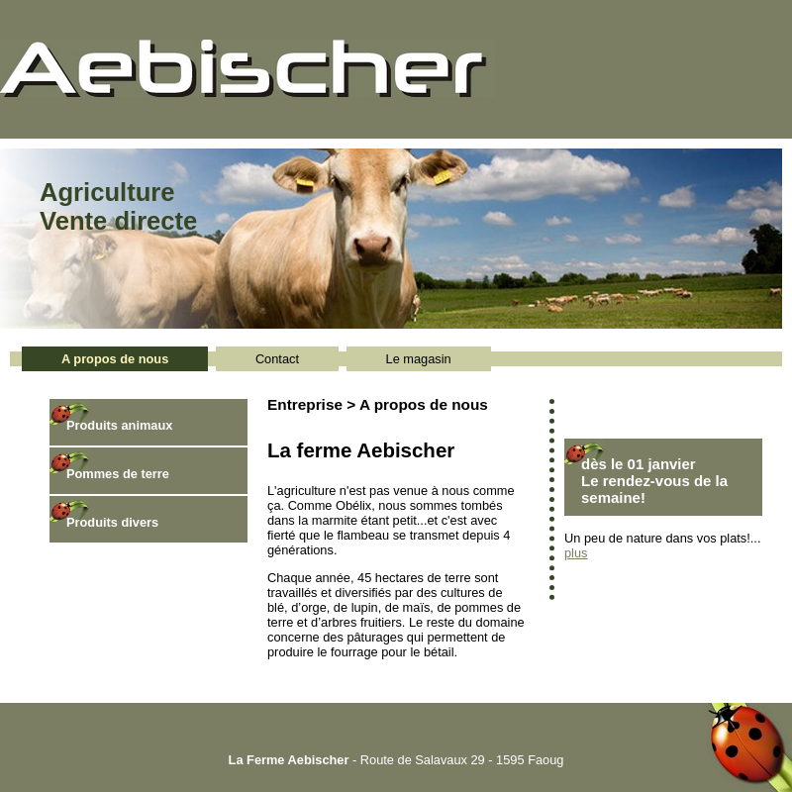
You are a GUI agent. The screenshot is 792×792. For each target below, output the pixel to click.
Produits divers (112, 522)
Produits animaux (119, 425)
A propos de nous (114, 358)
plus (575, 552)
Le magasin (418, 358)
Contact (277, 358)
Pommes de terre (117, 473)
